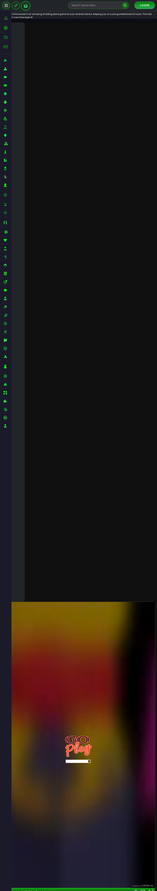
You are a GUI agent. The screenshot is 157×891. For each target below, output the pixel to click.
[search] (125, 5)
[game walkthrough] (26, 6)
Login (144, 5)
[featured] (7, 37)
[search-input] (96, 5)
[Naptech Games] (16, 5)
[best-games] (7, 27)
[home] (7, 18)
